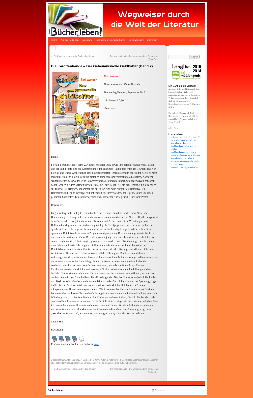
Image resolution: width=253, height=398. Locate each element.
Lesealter (154, 360)
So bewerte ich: (136, 40)
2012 (78, 360)
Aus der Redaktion (69, 40)
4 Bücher (85, 360)
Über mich (152, 40)
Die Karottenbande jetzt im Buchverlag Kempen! (74, 56)
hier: (96, 344)
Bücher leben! (55, 390)
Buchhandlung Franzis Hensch (183, 152)
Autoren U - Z (115, 360)
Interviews (87, 40)
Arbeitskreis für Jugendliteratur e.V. (185, 137)
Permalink (131, 363)
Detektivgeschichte (75, 363)
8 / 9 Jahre (95, 360)
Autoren (104, 360)
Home (54, 40)
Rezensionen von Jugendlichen (110, 40)
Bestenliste (127, 360)
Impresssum (160, 390)
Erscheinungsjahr (140, 360)
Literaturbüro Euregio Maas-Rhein (185, 167)
